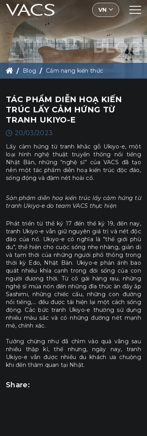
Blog (29, 70)
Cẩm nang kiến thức (74, 70)
